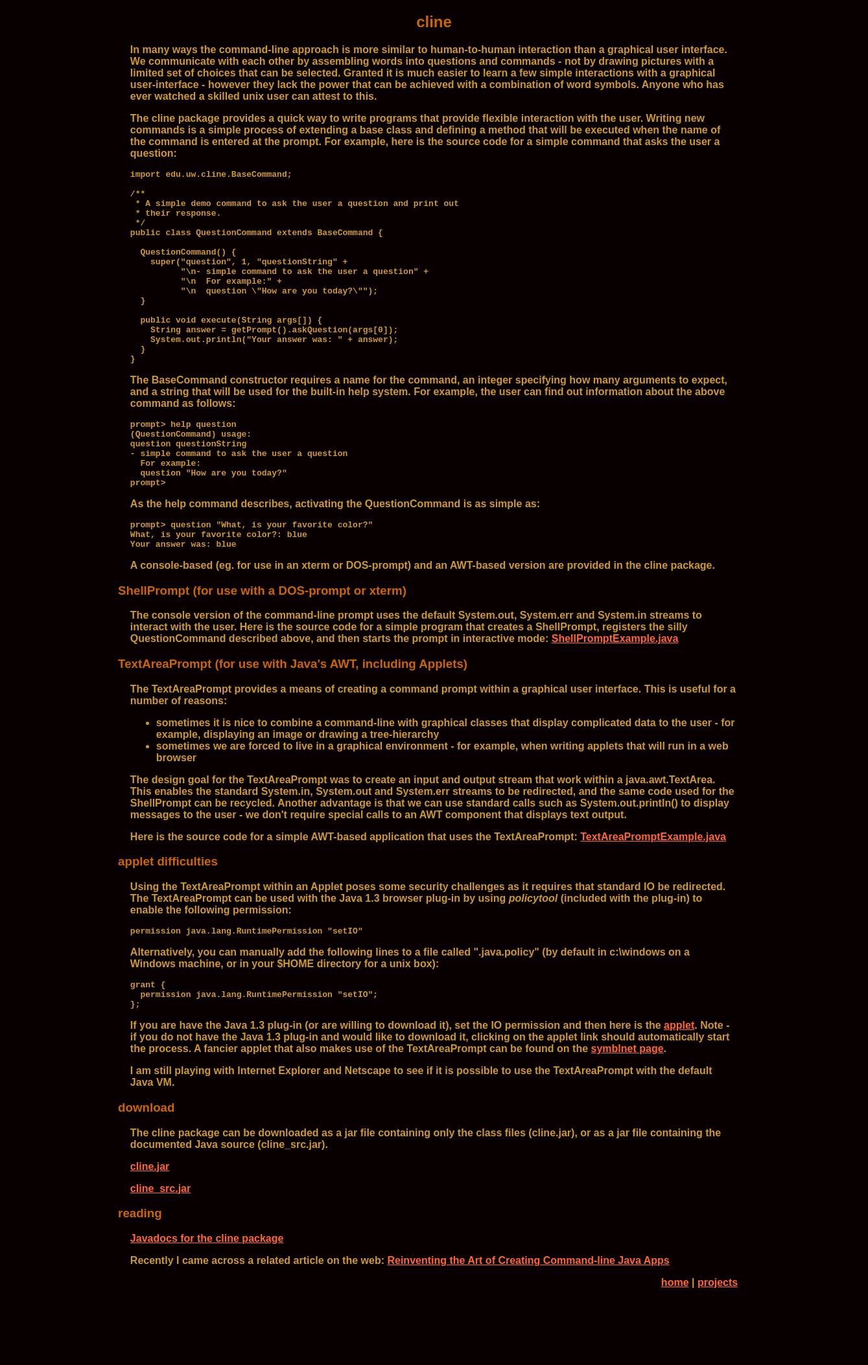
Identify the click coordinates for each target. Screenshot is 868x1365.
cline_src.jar (160, 1254)
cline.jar (149, 1232)
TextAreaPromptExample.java (653, 894)
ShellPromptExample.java (615, 696)
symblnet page (627, 1114)
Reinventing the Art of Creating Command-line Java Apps (528, 1326)
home (675, 1348)
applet (679, 1091)
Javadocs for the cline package (207, 1304)
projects (718, 1348)
